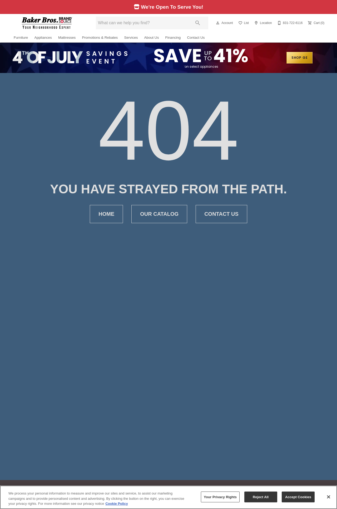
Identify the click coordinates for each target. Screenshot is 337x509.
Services (131, 38)
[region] (168, 497)
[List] (243, 23)
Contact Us (196, 38)
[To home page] (47, 23)
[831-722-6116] (289, 23)
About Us (151, 38)
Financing (173, 38)
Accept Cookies (298, 497)
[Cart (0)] (315, 23)
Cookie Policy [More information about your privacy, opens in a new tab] (116, 504)
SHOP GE (299, 57)
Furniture (21, 38)
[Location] (262, 23)
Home (106, 214)
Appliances (43, 38)
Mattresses (67, 38)
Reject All (261, 497)
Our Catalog (159, 214)
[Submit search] (197, 23)
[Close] (328, 497)
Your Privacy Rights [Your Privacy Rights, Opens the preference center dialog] (220, 497)
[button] (218, 23)
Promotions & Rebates (100, 38)
